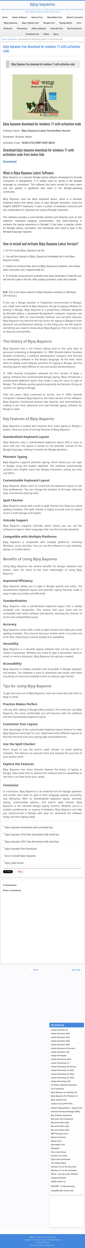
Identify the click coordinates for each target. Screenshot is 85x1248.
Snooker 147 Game (59, 1156)
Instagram (52, 1237)
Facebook (39, 1237)
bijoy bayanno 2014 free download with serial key (32, 834)
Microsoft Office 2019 (60, 1130)
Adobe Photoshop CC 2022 (62, 1074)
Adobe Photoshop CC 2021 (62, 1070)
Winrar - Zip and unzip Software (64, 1174)
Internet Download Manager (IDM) (65, 1112)
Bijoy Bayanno (10, 23)
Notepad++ (55, 1148)
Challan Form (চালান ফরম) (61, 1104)
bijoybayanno (12, 39)
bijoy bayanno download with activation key (29, 827)
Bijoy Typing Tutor (30, 23)
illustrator (8, 28)
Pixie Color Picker (58, 1152)
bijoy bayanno (42, 4)
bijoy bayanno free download (20, 848)
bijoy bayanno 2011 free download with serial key (32, 841)
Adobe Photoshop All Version (63, 1067)
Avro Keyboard (57, 1089)
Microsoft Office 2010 (60, 1126)
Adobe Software (19, 17)
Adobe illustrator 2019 (60, 1034)
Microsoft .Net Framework (62, 1119)
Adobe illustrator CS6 (60, 1052)
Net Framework (74, 28)
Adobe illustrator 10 (59, 1030)
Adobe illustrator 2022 (60, 1041)
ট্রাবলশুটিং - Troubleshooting (63, 1186)
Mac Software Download (61, 1115)
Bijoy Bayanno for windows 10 (64, 1092)
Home (5, 17)
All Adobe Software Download (64, 1085)
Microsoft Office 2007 (60, 1123)
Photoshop (22, 28)
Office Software (39, 28)
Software (46, 1242)
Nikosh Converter (74, 17)
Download (39, 1242)
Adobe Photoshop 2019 (61, 1059)
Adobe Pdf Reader (59, 1056)
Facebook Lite (32, 34)
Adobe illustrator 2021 (60, 1037)
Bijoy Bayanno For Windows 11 (64, 1096)
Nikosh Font (37, 17)
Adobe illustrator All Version (63, 1048)
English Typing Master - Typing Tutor (66, 1108)
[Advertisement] (42, 997)
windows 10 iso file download (63, 1167)
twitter (46, 1237)
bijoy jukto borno (14, 862)
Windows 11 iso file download (64, 1170)
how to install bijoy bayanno (20, 855)
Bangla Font (49, 23)
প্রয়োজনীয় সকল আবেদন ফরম (62, 1191)
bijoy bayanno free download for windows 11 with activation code (41, 48)
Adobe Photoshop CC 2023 (62, 1078)
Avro (79, 23)
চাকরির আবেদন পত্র (58, 1182)
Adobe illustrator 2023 (60, 1045)
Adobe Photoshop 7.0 (60, 1063)
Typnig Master (65, 23)
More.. (56, 34)
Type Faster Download (60, 1159)
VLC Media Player (58, 1163)
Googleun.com (49, 1245)
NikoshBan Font (54, 17)
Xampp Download (58, 1178)
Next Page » (77, 970)
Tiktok (46, 34)
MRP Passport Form (59, 1134)
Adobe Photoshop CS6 (61, 1081)
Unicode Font (56, 28)
